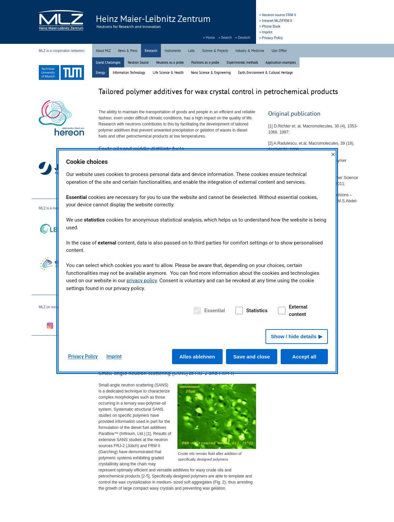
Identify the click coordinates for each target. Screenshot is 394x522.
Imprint (114, 356)
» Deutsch (242, 37)
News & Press (127, 50)
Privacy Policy (83, 356)
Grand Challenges (108, 62)
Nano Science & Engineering (211, 72)
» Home (209, 37)
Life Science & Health (168, 72)
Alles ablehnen (197, 356)
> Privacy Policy (271, 38)
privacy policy (141, 281)
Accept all (304, 356)
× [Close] (333, 154)
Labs (191, 50)
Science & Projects (215, 50)
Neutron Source (138, 62)
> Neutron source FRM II (277, 15)
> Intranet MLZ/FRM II (275, 21)
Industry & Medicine (249, 50)
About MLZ (103, 50)
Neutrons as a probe (170, 62)
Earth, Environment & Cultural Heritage (265, 72)
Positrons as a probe (205, 62)
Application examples (280, 62)
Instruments (173, 50)
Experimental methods (242, 62)
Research (151, 50)
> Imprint (265, 32)
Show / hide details (293, 336)
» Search (225, 37)
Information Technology (129, 72)
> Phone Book (269, 26)
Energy (100, 72)
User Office (279, 50)
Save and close (251, 356)
